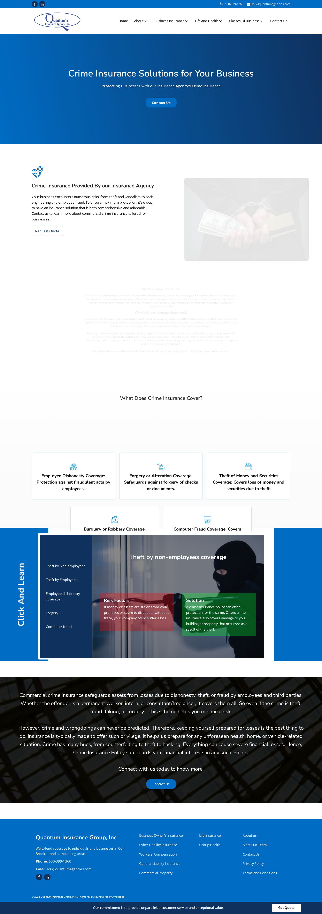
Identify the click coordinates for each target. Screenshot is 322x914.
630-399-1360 (234, 4)
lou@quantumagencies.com (271, 4)
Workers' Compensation (158, 854)
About (141, 21)
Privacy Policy (253, 863)
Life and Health (209, 21)
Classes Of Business (246, 21)
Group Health (210, 845)
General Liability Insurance (159, 863)
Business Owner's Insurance (161, 835)
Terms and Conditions (260, 873)
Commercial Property (156, 873)
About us (250, 835)
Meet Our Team (255, 845)
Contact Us (278, 21)
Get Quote (286, 907)
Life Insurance (210, 835)
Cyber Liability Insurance (158, 845)
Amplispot (118, 896)
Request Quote (47, 231)
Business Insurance (171, 21)
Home (123, 21)
